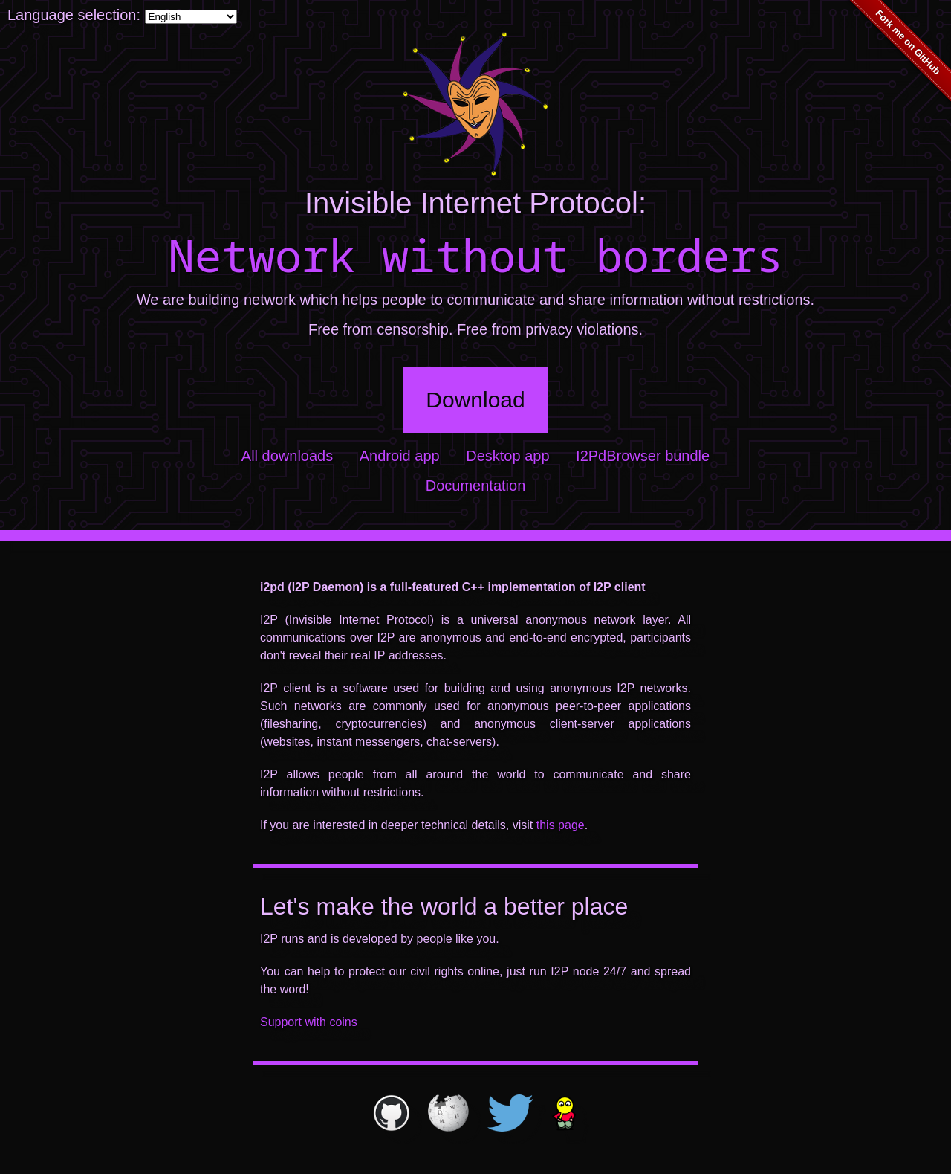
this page (560, 825)
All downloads (287, 456)
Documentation (476, 485)
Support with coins (308, 1022)
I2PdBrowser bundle (643, 456)
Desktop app (507, 456)
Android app (400, 456)
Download (475, 399)
